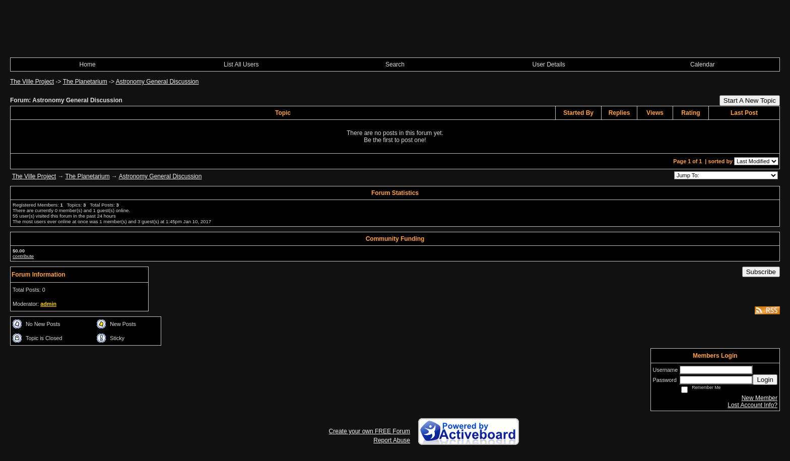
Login (765, 379)
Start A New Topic (749, 100)
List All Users (241, 64)
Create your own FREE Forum (369, 431)
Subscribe (761, 272)
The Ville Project (32, 81)
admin (48, 304)
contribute (23, 256)
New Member (759, 398)
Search (395, 64)
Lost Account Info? (752, 405)
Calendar (702, 64)
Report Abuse (391, 440)
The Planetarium (85, 81)
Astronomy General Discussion (157, 81)
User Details (548, 64)
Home (88, 64)
